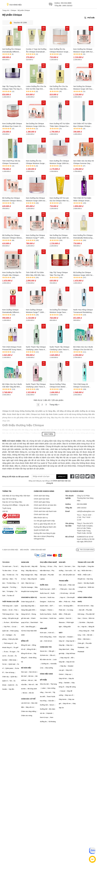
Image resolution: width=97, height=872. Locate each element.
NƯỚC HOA (44, 585)
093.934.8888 (66, 3)
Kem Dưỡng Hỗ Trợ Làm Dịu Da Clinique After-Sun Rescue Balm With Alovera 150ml (60, 199)
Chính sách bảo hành (41, 499)
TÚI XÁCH (5, 562)
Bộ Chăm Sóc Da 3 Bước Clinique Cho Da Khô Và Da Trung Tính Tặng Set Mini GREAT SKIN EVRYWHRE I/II (83, 348)
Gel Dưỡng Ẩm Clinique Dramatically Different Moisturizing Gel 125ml (11, 50)
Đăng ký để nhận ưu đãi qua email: (14, 477)
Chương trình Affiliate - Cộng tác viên (15, 505)
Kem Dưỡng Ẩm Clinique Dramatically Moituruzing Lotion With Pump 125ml (83, 236)
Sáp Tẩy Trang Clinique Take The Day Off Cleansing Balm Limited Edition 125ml (59, 273)
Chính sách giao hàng (42, 502)
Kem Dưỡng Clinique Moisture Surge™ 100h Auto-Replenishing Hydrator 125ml (35, 311)
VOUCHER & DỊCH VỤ (29, 597)
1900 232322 (67, 5)
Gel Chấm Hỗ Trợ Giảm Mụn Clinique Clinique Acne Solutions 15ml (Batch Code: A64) (82, 125)
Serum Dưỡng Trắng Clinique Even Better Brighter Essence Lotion (59, 385)
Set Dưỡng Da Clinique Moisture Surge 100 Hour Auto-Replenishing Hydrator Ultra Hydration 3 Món (83, 87)
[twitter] (87, 476)
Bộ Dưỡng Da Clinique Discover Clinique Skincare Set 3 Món (12, 199)
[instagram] (77, 476)
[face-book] (72, 476)
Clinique (13, 10)
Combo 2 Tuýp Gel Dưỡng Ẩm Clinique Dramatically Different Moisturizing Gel (36, 50)
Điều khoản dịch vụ (41, 517)
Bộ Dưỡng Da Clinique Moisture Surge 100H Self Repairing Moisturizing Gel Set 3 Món (83, 273)
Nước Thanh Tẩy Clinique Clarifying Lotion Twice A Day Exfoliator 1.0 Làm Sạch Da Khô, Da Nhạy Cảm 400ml (36, 348)
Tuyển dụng (6, 508)
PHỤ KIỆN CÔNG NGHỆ (48, 562)
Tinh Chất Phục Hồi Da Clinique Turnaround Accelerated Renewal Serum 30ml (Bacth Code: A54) (12, 162)
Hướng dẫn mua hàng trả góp (44, 533)
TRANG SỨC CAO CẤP (86, 562)
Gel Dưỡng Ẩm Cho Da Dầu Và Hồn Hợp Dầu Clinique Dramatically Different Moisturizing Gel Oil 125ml (59, 87)
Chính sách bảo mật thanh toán (45, 511)
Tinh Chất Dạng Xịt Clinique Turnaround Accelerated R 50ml (81, 385)
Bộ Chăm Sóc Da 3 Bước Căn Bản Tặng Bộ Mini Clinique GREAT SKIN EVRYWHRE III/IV (12, 385)
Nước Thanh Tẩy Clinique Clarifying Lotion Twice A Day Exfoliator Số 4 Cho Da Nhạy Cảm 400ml (59, 348)
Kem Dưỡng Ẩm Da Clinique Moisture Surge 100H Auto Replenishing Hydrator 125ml (35, 162)
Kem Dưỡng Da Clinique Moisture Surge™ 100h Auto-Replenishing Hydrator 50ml (35, 236)
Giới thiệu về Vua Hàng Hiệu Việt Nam (16, 496)
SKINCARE (25, 562)
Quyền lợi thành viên (41, 530)
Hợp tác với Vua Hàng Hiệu (12, 502)
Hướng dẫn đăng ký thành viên (45, 527)
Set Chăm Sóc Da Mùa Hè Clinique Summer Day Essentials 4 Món (83, 162)
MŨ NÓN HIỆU (26, 668)
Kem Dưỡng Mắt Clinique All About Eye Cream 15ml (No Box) (12, 125)
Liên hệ (5, 511)
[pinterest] (82, 476)
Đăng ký (62, 477)
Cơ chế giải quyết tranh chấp (44, 521)
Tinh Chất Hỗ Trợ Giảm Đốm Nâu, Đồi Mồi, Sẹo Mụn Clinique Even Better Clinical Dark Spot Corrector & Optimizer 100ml (36, 273)
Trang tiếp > (54, 405)
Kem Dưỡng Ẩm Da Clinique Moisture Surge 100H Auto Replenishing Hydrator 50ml (59, 50)
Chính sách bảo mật (41, 514)
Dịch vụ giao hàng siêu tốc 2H (45, 524)
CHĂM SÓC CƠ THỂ (28, 699)
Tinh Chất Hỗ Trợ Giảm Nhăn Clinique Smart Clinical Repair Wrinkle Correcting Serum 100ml (82, 199)
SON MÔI (62, 562)
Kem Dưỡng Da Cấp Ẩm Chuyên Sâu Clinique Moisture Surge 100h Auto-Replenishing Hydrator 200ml (12, 273)
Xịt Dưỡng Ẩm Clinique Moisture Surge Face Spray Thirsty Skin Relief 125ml (59, 311)
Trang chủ (5, 10)
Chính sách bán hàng (41, 496)
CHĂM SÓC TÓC (46, 647)
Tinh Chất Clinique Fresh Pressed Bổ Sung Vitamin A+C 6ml (12, 348)
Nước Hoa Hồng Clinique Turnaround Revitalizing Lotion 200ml (83, 311)
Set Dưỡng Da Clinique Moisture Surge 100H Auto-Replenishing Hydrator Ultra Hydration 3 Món (36, 125)
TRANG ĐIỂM (63, 581)
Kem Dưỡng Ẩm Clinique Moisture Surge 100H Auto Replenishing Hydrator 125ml (60, 162)
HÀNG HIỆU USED (46, 674)
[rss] (93, 476)
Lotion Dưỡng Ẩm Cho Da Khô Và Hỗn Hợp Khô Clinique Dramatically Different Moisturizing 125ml (36, 87)
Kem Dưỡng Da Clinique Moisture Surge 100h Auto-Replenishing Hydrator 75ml (36, 199)
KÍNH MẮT (43, 628)
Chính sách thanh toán (42, 508)
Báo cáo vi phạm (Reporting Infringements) (44, 537)
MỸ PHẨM (43, 680)
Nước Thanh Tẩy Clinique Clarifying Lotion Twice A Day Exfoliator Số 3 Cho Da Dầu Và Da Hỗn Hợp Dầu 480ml (36, 385)
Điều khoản (24, 550)
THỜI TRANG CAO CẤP (10, 601)
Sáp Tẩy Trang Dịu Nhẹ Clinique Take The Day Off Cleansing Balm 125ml (12, 87)
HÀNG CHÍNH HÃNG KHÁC (85, 599)
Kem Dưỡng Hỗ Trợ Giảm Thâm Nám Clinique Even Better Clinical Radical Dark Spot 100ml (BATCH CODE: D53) (60, 125)
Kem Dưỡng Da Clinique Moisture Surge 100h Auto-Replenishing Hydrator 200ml (83, 50)
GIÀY (61, 632)
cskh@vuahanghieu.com (86, 511)
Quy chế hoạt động (9, 499)
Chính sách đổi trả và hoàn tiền (45, 505)
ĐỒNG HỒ (24, 641)
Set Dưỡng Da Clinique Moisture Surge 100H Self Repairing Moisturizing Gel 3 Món (60, 236)
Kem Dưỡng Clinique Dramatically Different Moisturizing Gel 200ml (11, 311)
